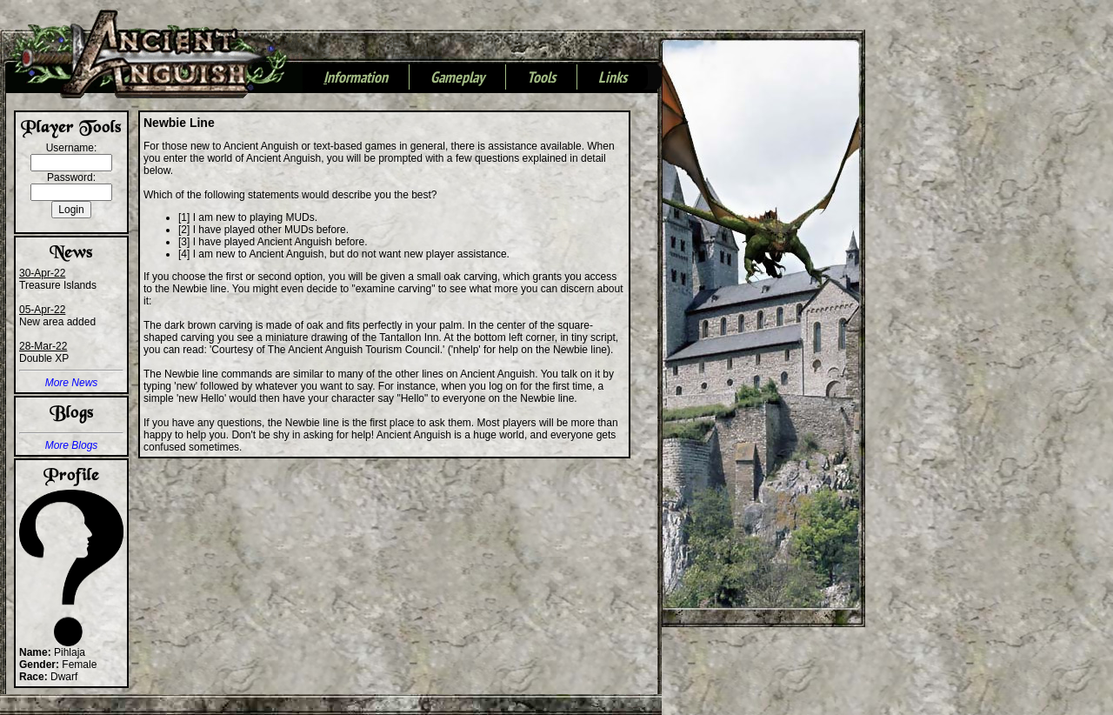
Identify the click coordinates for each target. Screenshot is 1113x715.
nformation (355, 78)
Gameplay (457, 78)
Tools (541, 78)
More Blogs (71, 445)
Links (612, 78)
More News (71, 383)
